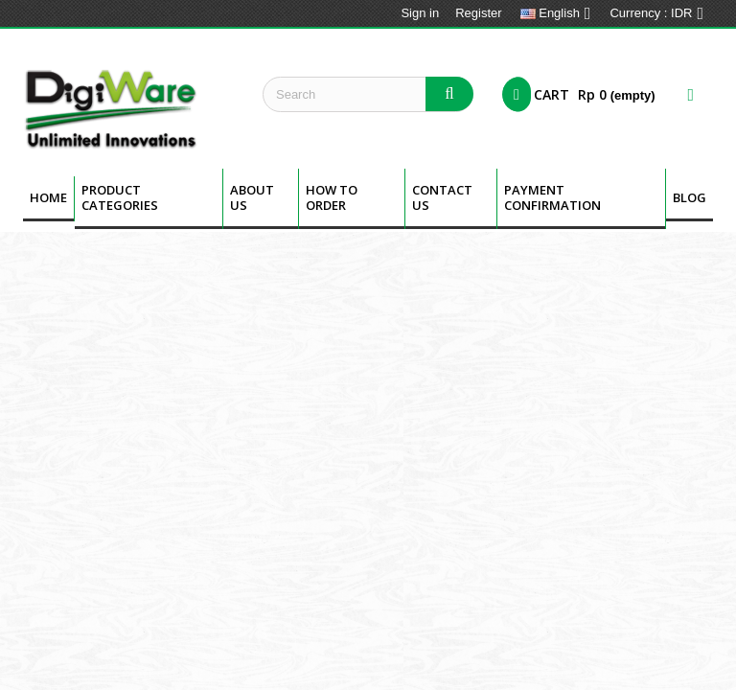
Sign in (420, 13)
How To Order (331, 197)
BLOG (689, 197)
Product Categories (119, 197)
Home (48, 197)
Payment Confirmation (552, 197)
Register (478, 13)
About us (252, 197)
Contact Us (442, 197)
